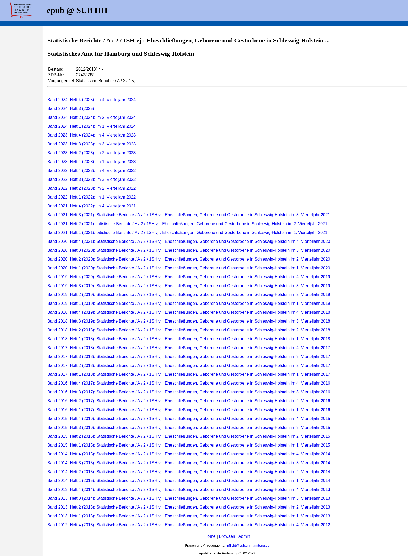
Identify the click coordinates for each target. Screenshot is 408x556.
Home (210, 536)
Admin (244, 536)
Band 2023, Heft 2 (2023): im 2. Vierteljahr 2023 (91, 153)
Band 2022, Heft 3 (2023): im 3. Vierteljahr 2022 (91, 179)
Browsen (227, 536)
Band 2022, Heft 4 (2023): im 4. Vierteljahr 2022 (91, 170)
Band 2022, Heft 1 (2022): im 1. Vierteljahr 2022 (91, 197)
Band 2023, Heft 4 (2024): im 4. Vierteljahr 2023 (91, 135)
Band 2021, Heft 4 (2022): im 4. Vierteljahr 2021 (91, 206)
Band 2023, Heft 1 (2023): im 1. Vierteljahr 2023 (91, 161)
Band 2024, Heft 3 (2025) (70, 108)
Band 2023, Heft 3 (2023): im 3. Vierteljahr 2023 (91, 144)
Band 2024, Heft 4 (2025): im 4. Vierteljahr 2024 (91, 99)
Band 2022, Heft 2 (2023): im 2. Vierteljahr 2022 (91, 188)
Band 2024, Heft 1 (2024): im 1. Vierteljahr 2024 (91, 126)
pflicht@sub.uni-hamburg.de (248, 545)
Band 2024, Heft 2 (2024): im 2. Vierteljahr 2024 (91, 117)
